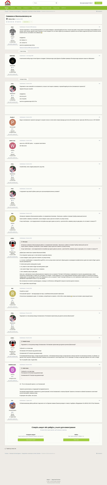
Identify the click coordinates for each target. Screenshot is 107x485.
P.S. (12, 400)
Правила (13, 7)
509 (12, 67)
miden (12, 238)
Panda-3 (12, 117)
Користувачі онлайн (46, 7)
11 (13, 376)
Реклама (19, 7)
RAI (12, 213)
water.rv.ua (12, 140)
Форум (6, 8)
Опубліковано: (26, 26)
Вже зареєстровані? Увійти (86, 3)
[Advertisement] (47, 111)
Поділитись (18, 21)
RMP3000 (12, 55)
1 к (12, 250)
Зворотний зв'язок (56, 479)
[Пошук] (44, 3)
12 (13, 38)
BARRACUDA (12, 364)
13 (13, 152)
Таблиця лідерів (35, 7)
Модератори (56, 7)
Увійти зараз (76, 439)
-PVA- (12, 83)
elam (13, 19)
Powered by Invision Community (53, 482)
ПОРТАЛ (64, 7)
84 (13, 412)
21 (13, 129)
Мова (48, 479)
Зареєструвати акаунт (30, 439)
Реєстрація (98, 3)
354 (12, 95)
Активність (26, 7)
